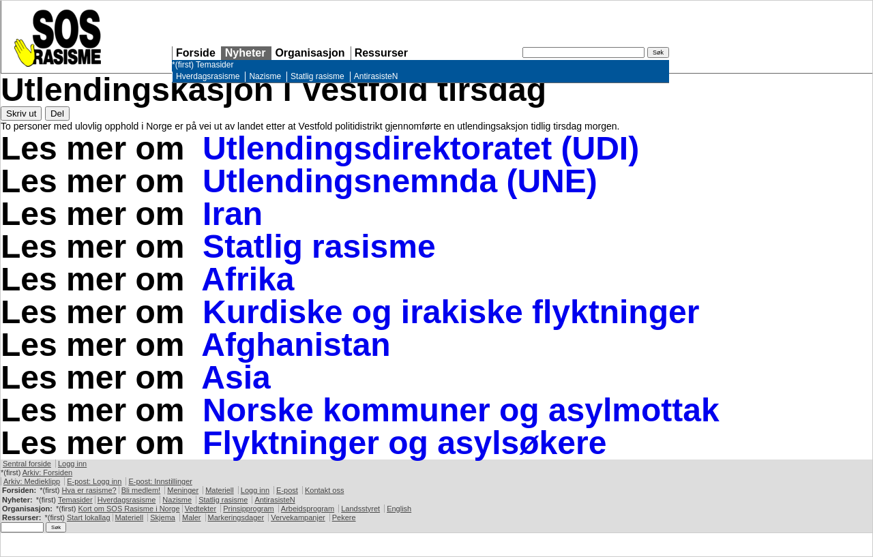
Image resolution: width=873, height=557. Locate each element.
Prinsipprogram (248, 509)
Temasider (214, 65)
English (399, 509)
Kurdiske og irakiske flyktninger (451, 312)
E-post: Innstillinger (160, 481)
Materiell (219, 490)
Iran (233, 214)
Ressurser (381, 53)
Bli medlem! (140, 490)
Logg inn (72, 464)
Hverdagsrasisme (207, 76)
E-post (287, 490)
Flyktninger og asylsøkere (404, 443)
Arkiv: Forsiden (47, 472)
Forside (196, 53)
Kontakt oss (324, 490)
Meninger (182, 490)
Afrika (247, 279)
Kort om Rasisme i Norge (128, 509)
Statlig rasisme (317, 76)
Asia (235, 377)
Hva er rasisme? (89, 490)
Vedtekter (200, 509)
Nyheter (245, 53)
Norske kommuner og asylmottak (461, 410)
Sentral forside (27, 464)
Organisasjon (309, 53)
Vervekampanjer (298, 517)
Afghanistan (295, 345)
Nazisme (265, 76)
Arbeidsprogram (307, 509)
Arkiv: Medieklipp (31, 481)
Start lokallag (88, 517)
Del (57, 113)
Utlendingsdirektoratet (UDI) (421, 148)
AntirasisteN (376, 76)
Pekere (344, 517)
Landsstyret (360, 509)
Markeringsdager (236, 517)
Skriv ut (21, 113)
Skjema (162, 517)
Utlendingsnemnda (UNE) (400, 181)
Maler (191, 517)
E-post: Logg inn (94, 481)
